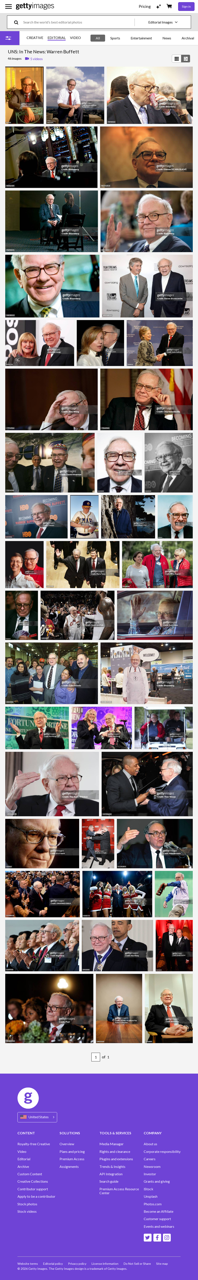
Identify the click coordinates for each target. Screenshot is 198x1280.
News (166, 38)
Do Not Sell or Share (137, 1263)
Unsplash (150, 1196)
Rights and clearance (114, 1152)
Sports (115, 38)
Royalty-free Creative (33, 1144)
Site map (162, 1263)
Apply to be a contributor (36, 1196)
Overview (67, 1144)
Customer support (157, 1219)
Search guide (108, 1181)
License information (105, 1263)
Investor (150, 1174)
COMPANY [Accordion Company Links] (153, 1133)
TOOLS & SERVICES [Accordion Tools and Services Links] (115, 1133)
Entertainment (141, 38)
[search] (18, 22)
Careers (149, 1159)
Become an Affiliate (158, 1211)
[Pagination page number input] (95, 1057)
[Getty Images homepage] (35, 6)
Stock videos (27, 1211)
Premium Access (72, 1159)
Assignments (69, 1167)
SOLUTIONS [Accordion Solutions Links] (70, 1133)
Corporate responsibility (162, 1152)
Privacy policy (77, 1263)
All (98, 38)
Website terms (27, 1263)
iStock (148, 1189)
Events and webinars (159, 1226)
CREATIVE (35, 38)
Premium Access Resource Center (119, 1191)
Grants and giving (157, 1181)
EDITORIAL (57, 38)
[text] (78, 22)
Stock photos (27, 1204)
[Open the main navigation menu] (8, 6)
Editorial (23, 1159)
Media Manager (111, 1144)
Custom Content (29, 1174)
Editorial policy (53, 1263)
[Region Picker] (37, 1117)
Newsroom (152, 1167)
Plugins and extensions (116, 1159)
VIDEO (75, 38)
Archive (23, 1167)
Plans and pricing (72, 1152)
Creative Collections (32, 1181)
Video (21, 1152)
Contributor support (32, 1189)
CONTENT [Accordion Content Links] (26, 1133)
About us (150, 1144)
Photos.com (153, 1204)
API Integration (111, 1174)
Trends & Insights (112, 1167)
